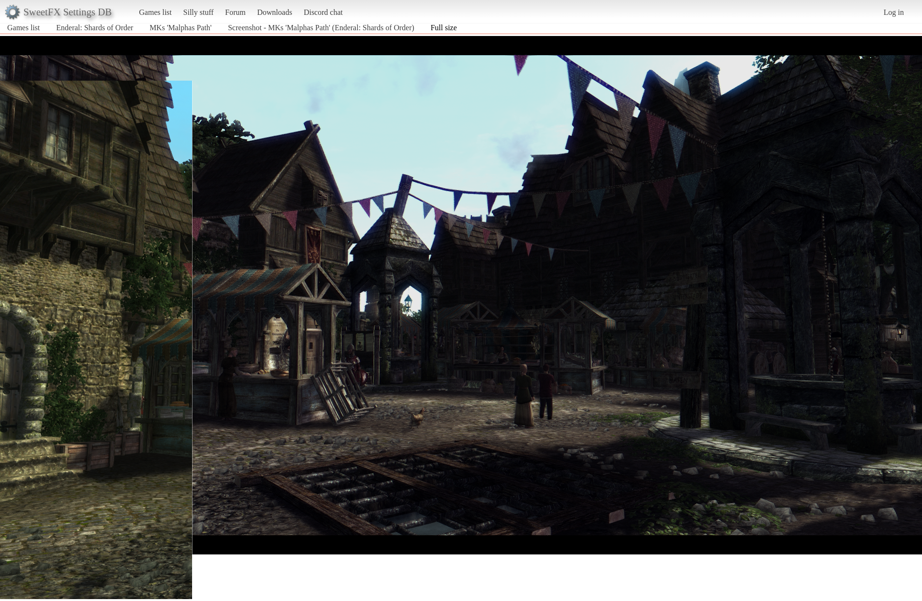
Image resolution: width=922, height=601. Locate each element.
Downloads (274, 12)
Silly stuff (198, 12)
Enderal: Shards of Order (94, 28)
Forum (235, 12)
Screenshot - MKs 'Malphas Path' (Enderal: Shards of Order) (321, 28)
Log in (894, 12)
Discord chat (322, 12)
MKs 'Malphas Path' (180, 28)
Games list (155, 12)
